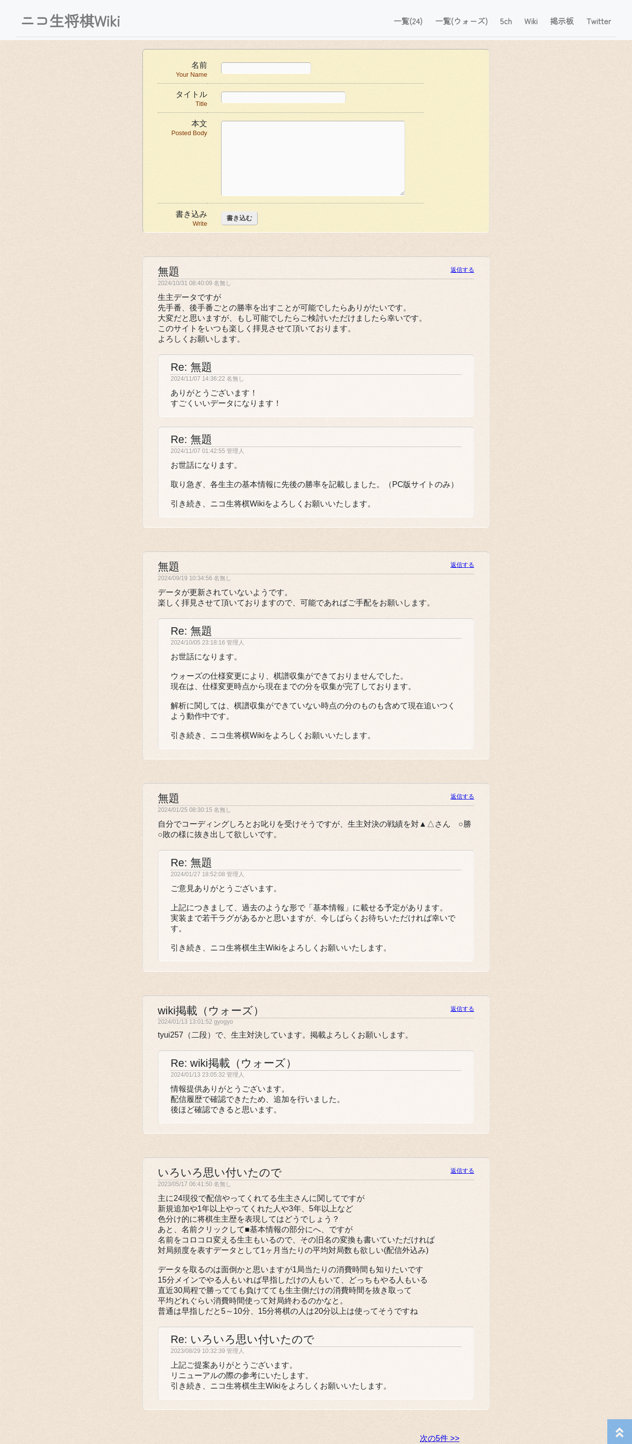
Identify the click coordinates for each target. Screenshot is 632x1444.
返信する (462, 269)
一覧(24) (408, 21)
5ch (506, 21)
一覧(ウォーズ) (461, 21)
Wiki (531, 21)
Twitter (599, 21)
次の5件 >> (439, 1438)
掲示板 (562, 21)
